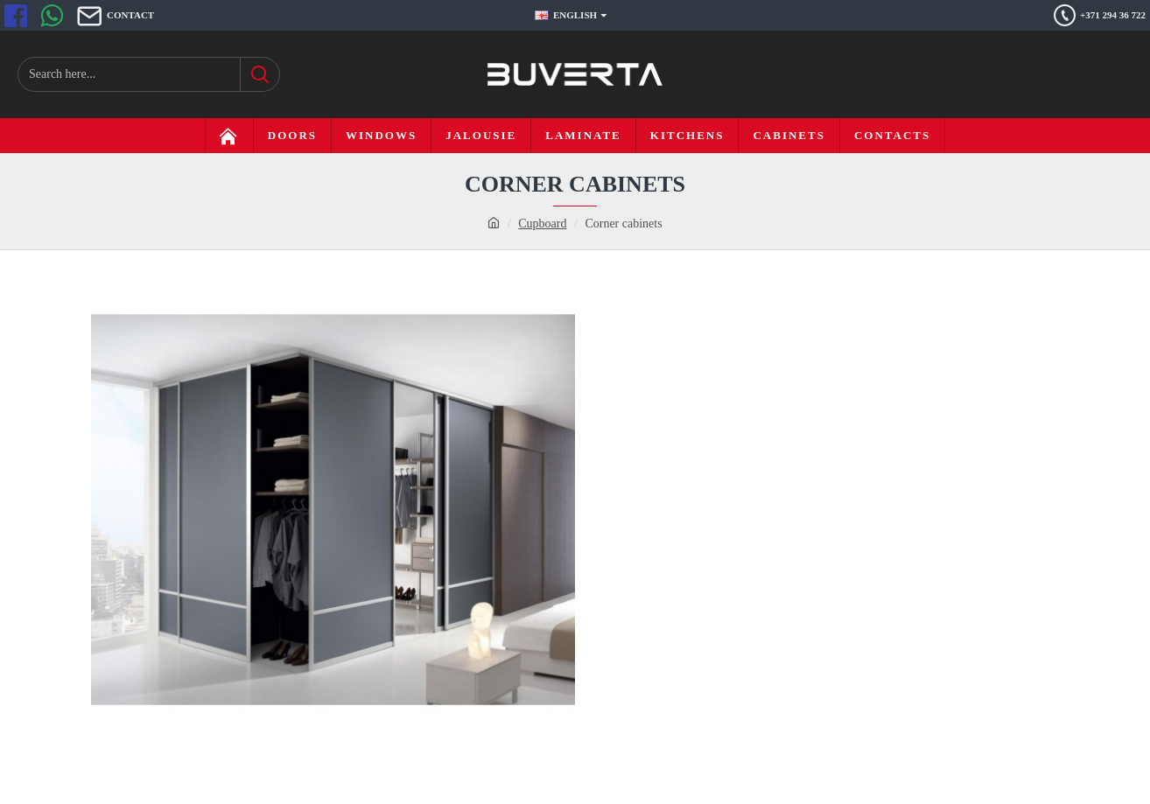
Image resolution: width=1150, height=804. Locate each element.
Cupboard (542, 223)
